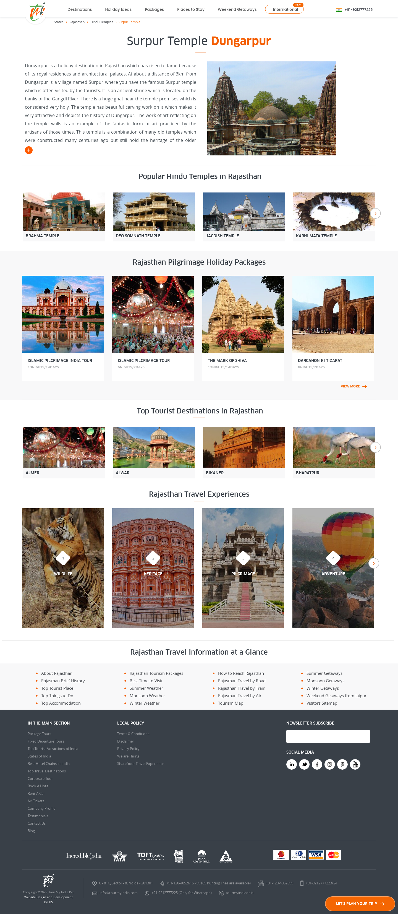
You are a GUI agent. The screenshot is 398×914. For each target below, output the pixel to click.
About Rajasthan (56, 673)
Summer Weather (146, 688)
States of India (39, 756)
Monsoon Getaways (325, 680)
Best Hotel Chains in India (49, 763)
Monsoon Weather (147, 695)
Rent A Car (36, 793)
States (59, 22)
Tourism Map (230, 703)
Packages (154, 9)
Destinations (80, 9)
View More (354, 386)
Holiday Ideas (118, 9)
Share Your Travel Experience (140, 763)
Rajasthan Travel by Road (242, 680)
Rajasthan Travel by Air (239, 695)
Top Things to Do (57, 695)
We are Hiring (128, 756)
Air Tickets (36, 800)
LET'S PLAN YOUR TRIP (360, 904)
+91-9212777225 (358, 9)
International (285, 9)
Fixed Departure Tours (46, 741)
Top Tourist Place (57, 688)
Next (375, 213)
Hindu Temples (101, 22)
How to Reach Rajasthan (241, 673)
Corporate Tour (40, 778)
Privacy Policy (128, 748)
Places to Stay (191, 9)
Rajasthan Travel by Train (241, 688)
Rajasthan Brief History (63, 680)
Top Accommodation (61, 703)
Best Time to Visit (146, 680)
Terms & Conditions (133, 733)
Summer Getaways (324, 673)
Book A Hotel (38, 785)
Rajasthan (77, 22)
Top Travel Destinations (47, 771)
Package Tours (39, 733)
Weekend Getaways (237, 9)
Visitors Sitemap (322, 703)
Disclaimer (125, 741)
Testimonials (38, 815)
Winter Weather (144, 703)
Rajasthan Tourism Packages (156, 673)
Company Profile (41, 808)
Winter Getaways (323, 688)
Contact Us (37, 823)
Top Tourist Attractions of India (53, 748)
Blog (31, 830)
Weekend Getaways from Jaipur (336, 695)
